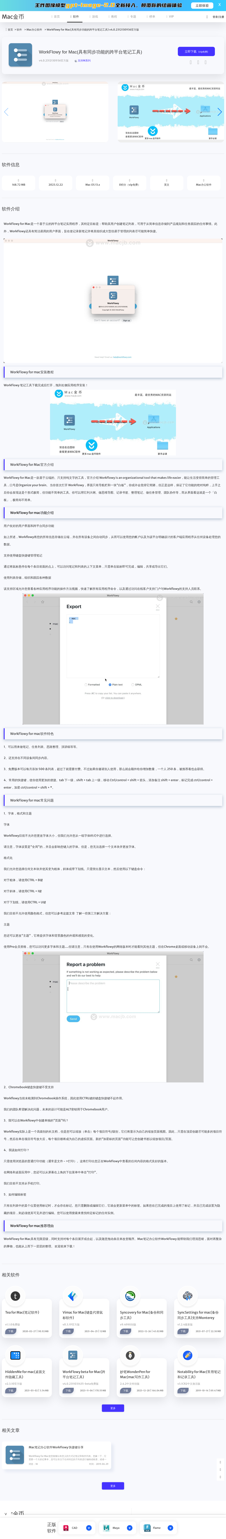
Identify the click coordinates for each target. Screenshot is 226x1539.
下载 (10, 1331)
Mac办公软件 (34, 29)
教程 (113, 16)
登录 (215, 16)
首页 (55, 16)
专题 (132, 16)
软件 (74, 16)
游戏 (93, 16)
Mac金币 (13, 16)
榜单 (151, 16)
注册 (221, 16)
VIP (170, 16)
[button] (219, 112)
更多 (113, 1408)
